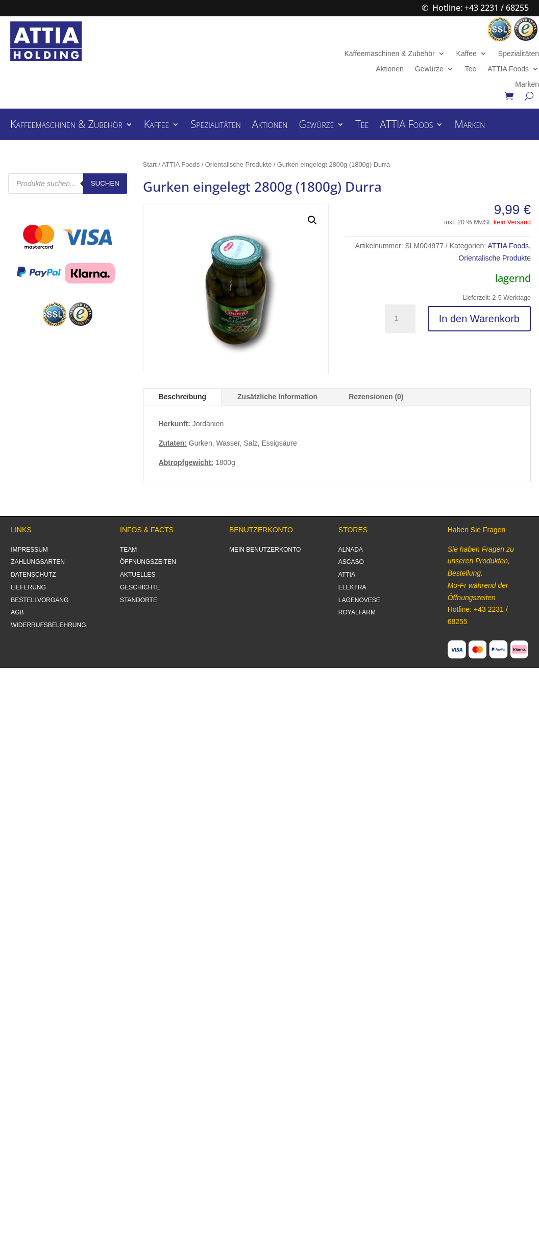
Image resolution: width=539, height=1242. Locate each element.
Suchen (105, 183)
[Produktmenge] (400, 318)
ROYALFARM (357, 612)
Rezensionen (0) (376, 397)
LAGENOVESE (359, 600)
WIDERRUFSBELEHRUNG (48, 625)
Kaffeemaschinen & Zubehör (389, 54)
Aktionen (389, 69)
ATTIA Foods (508, 69)
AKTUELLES (137, 574)
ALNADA (350, 549)
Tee (471, 69)
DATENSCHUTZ (33, 574)
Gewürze (429, 69)
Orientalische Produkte (238, 164)
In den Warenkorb (479, 318)
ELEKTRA (352, 587)
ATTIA (346, 574)
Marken (527, 84)
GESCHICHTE (140, 587)
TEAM (128, 549)
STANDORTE (138, 600)
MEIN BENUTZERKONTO (265, 549)
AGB (17, 612)
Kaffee (466, 54)
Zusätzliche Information (277, 397)
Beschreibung (182, 397)
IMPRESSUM (29, 549)
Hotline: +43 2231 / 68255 (480, 7)
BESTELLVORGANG (39, 600)
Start (150, 164)
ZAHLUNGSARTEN (38, 561)
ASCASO (351, 561)
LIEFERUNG (28, 587)
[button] (312, 220)
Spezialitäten (518, 54)
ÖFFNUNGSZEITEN (148, 561)
